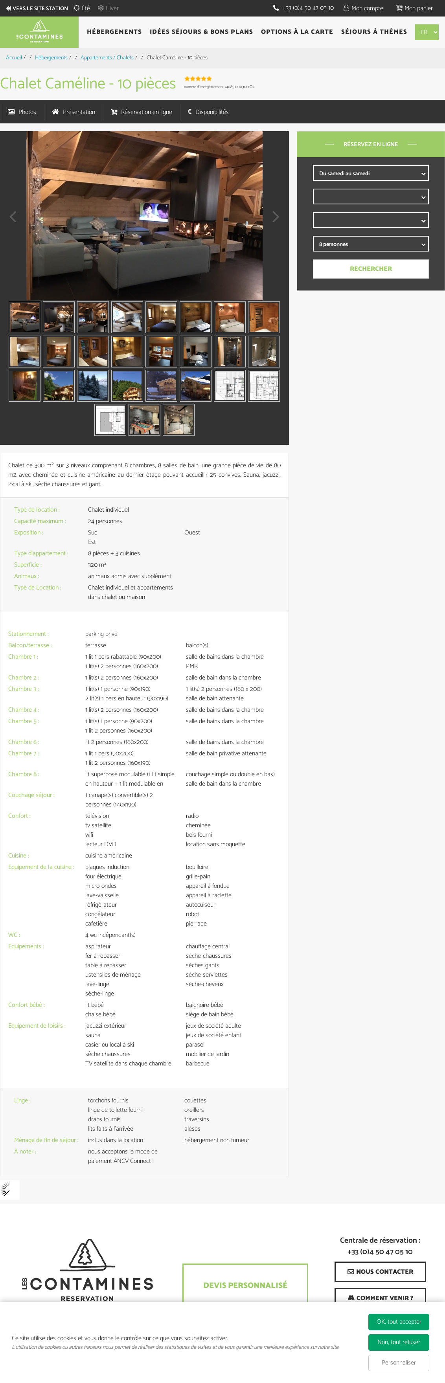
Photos (27, 112)
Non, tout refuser (398, 1342)
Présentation (79, 112)
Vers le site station (45, 8)
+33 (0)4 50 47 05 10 (307, 8)
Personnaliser (399, 1362)
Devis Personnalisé (245, 1285)
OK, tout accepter (399, 1322)
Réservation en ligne (146, 112)
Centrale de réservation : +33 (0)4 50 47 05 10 (380, 1246)
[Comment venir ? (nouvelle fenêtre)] (380, 1298)
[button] (414, 8)
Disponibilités (212, 112)
